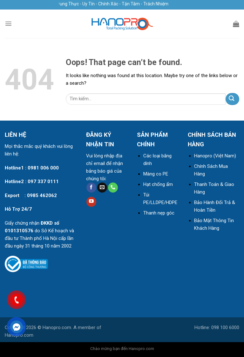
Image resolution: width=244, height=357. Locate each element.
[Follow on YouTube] (91, 202)
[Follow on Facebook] (91, 187)
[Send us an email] (102, 187)
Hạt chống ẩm (158, 184)
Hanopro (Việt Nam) (215, 156)
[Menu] (8, 23)
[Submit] (232, 99)
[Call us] (113, 187)
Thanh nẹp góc (158, 213)
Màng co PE (155, 174)
